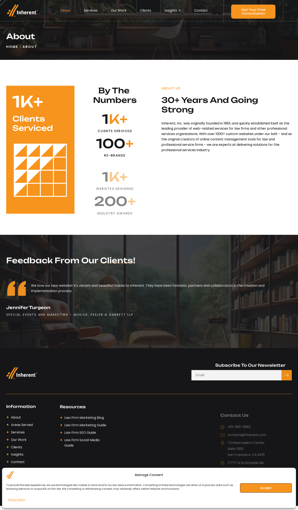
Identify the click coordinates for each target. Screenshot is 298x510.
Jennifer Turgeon (28, 331)
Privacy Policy (16, 500)
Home (12, 46)
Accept (266, 488)
